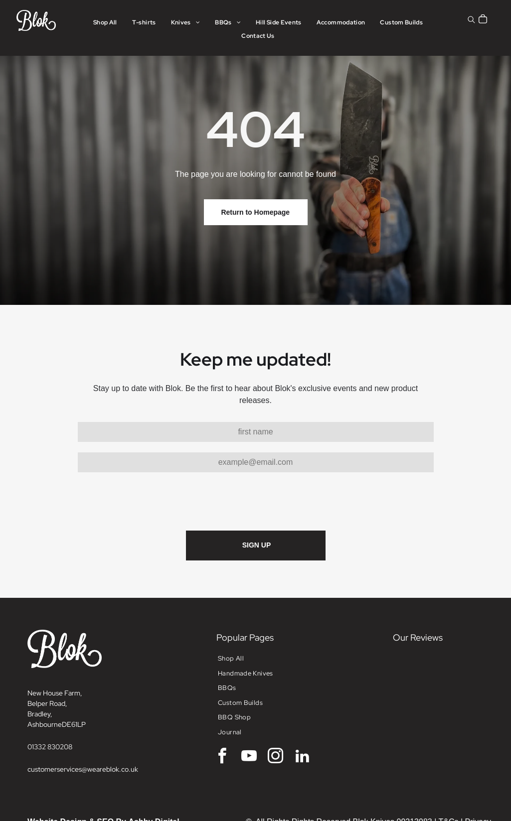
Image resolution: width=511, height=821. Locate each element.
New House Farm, (54, 692)
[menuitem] (105, 22)
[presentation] (153, 500)
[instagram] (276, 757)
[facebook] (222, 757)
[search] (471, 20)
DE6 (68, 724)
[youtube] (249, 757)
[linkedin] (302, 757)
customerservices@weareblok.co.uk (82, 769)
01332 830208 (49, 746)
